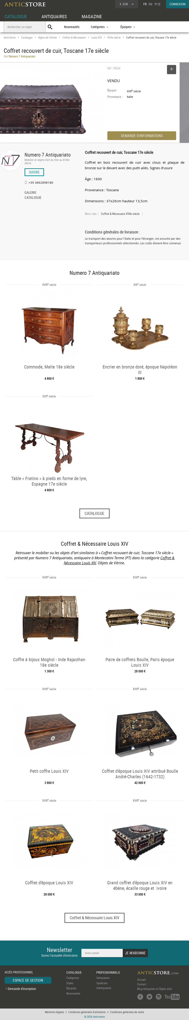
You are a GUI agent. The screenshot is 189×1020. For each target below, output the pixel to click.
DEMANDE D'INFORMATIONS (142, 135)
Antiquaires (103, 978)
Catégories (72, 978)
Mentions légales (54, 1012)
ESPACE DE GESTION (28, 980)
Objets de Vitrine (47, 37)
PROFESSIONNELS (108, 972)
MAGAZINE (92, 16)
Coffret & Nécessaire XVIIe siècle (120, 213)
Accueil (141, 980)
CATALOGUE (16, 16)
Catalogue (27, 37)
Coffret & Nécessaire (74, 37)
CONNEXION (178, 4)
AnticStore (10, 37)
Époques (71, 988)
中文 (157, 4)
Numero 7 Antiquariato (48, 154)
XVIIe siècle (114, 37)
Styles (69, 983)
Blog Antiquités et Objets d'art (154, 989)
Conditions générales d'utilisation (87, 1012)
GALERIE (30, 193)
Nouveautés (71, 27)
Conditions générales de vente (127, 1012)
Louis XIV (96, 37)
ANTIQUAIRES (54, 16)
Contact (141, 984)
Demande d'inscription (22, 988)
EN (150, 4)
